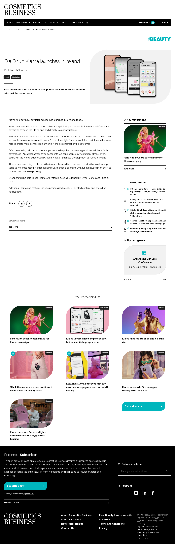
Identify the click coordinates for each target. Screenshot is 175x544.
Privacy (103, 528)
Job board (54, 23)
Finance (162, 126)
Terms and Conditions (112, 523)
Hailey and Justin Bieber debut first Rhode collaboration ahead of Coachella (146, 202)
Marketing (16, 77)
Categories (21, 23)
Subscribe (146, 23)
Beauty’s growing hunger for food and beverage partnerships (148, 230)
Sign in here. (28, 494)
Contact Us (67, 528)
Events (66, 23)
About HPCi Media (71, 519)
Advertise (105, 519)
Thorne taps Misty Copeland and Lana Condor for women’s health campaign (148, 222)
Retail (7, 77)
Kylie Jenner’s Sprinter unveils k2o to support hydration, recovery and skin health (147, 192)
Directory (77, 23)
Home (10, 23)
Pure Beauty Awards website (115, 515)
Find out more (11, 503)
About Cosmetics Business (76, 515)
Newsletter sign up (72, 523)
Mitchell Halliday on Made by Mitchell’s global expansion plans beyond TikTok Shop (148, 213)
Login (163, 23)
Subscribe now (133, 406)
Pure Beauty (39, 23)
